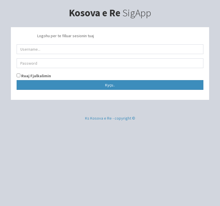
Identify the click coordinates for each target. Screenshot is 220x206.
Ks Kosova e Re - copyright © (110, 118)
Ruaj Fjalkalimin (35, 75)
